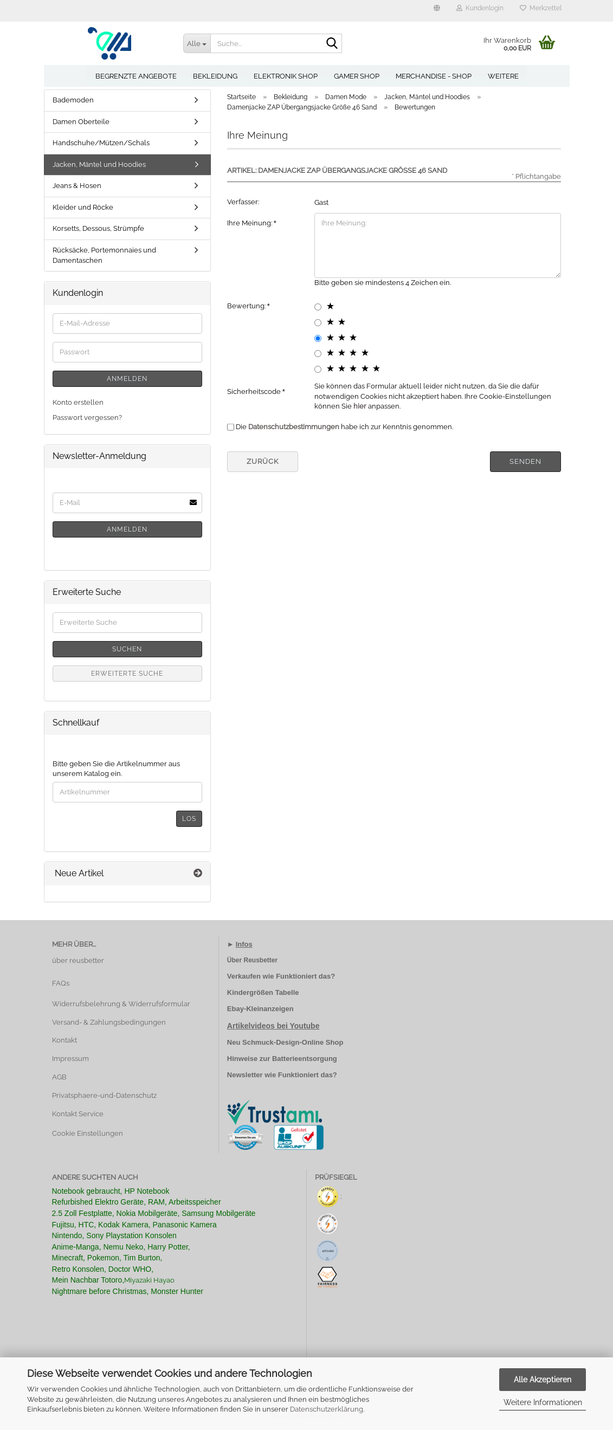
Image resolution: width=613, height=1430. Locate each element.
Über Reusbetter (252, 960)
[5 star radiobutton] (317, 369)
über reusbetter (78, 960)
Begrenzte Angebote (136, 76)
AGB (59, 1077)
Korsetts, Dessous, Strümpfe (98, 228)
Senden (525, 461)
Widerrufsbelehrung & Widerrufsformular (121, 1004)
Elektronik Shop (286, 76)
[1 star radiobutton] (317, 306)
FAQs (60, 983)
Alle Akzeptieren (542, 1379)
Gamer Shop (356, 76)
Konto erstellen (78, 402)
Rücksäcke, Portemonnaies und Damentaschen (104, 255)
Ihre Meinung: (250, 223)
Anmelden (127, 379)
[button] (436, 11)
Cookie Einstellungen (87, 1133)
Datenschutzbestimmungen (293, 427)
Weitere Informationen (543, 1402)
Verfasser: (243, 202)
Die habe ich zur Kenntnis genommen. (344, 427)
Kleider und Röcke (83, 207)
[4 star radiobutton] (317, 353)
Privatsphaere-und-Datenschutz (104, 1095)
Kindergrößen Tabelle (263, 992)
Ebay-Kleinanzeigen (260, 1009)
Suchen (127, 649)
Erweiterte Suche (127, 673)
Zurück (263, 461)
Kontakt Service (78, 1114)
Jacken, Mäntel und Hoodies (99, 164)
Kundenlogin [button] (480, 8)
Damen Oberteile (81, 122)
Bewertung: (247, 306)
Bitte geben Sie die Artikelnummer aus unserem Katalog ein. (116, 769)
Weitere (503, 76)
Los (189, 819)
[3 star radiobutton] (317, 338)
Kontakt (64, 1040)
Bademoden (73, 100)
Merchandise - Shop (434, 76)
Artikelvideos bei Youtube (273, 1025)
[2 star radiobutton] (317, 322)
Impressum (70, 1058)
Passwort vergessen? (87, 417)
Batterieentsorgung (304, 1058)
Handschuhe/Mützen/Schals (101, 143)
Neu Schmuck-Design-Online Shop (285, 1042)
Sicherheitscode (254, 391)
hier (359, 406)
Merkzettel (541, 8)
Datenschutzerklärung (326, 1409)
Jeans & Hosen (77, 186)
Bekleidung (215, 76)
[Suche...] (196, 43)
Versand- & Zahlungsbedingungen (109, 1022)
